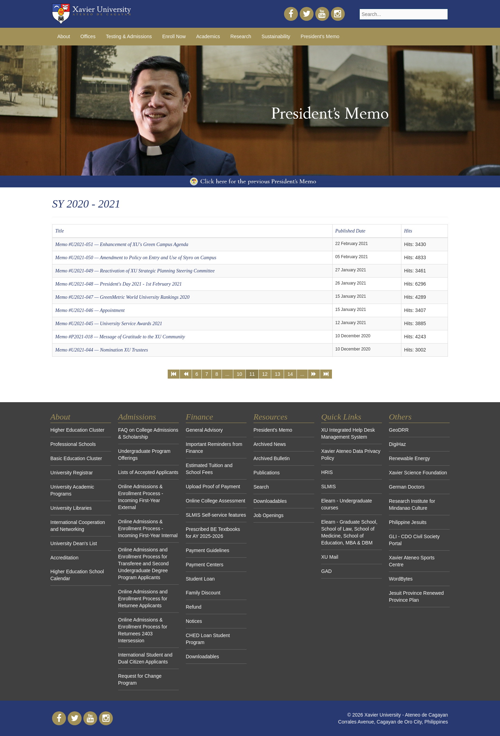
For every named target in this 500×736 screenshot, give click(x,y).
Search (261, 487)
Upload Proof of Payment (213, 486)
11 (252, 374)
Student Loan (200, 579)
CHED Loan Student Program (208, 639)
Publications (266, 472)
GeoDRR (399, 430)
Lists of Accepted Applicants (148, 472)
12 (265, 374)
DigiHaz (397, 444)
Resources (270, 416)
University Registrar (71, 472)
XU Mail (329, 557)
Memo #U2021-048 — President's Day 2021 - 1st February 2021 (118, 284)
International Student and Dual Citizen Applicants (145, 658)
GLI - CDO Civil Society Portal (414, 540)
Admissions (137, 416)
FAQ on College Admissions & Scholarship (148, 433)
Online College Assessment (215, 501)
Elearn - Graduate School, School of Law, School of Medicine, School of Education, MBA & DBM (349, 532)
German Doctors (407, 487)
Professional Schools (73, 444)
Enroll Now (174, 36)
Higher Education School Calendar (77, 575)
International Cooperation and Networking (77, 525)
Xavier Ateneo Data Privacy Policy (350, 454)
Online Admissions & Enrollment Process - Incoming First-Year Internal (147, 528)
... (227, 374)
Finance (199, 416)
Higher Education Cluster (77, 430)
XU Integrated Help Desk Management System (348, 433)
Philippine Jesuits (407, 522)
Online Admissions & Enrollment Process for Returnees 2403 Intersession (142, 630)
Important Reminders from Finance (214, 447)
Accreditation (64, 557)
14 (290, 374)
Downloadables (202, 656)
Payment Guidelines (207, 550)
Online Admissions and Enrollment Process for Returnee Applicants (142, 598)
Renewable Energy (409, 458)
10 (239, 374)
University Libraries (71, 508)
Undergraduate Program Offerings (144, 454)
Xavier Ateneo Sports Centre (412, 561)
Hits (408, 231)
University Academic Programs (72, 490)
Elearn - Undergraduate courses (346, 504)
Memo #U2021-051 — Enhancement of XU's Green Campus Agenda (121, 244)
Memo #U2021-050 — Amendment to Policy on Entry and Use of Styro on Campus (135, 257)
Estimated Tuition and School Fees (209, 469)
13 (277, 374)
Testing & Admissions (129, 36)
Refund (193, 607)
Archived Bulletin (271, 458)
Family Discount (203, 592)
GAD (326, 571)
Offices (88, 36)
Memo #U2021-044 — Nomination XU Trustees (101, 350)
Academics (208, 36)
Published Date (350, 231)
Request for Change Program (139, 679)
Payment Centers (204, 564)
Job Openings (268, 515)
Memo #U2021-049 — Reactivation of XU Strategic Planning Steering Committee (135, 270)
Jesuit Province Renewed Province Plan (416, 596)
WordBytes (400, 579)
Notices (194, 621)
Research (240, 36)
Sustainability (275, 36)
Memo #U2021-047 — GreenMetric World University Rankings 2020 (122, 297)
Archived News (269, 444)
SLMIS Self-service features (216, 515)
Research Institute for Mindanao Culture (412, 504)
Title (59, 231)
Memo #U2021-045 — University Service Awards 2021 (108, 323)
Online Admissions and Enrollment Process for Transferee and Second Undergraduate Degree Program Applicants (143, 563)
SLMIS (328, 486)
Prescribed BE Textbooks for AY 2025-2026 (213, 532)
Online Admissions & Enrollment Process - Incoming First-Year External (140, 497)
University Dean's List (73, 543)
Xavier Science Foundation (418, 472)
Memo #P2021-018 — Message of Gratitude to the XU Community (120, 336)
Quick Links (341, 416)
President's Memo (320, 36)
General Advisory (204, 430)
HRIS (327, 472)
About (63, 36)
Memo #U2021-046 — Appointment (90, 310)
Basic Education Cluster (76, 458)
